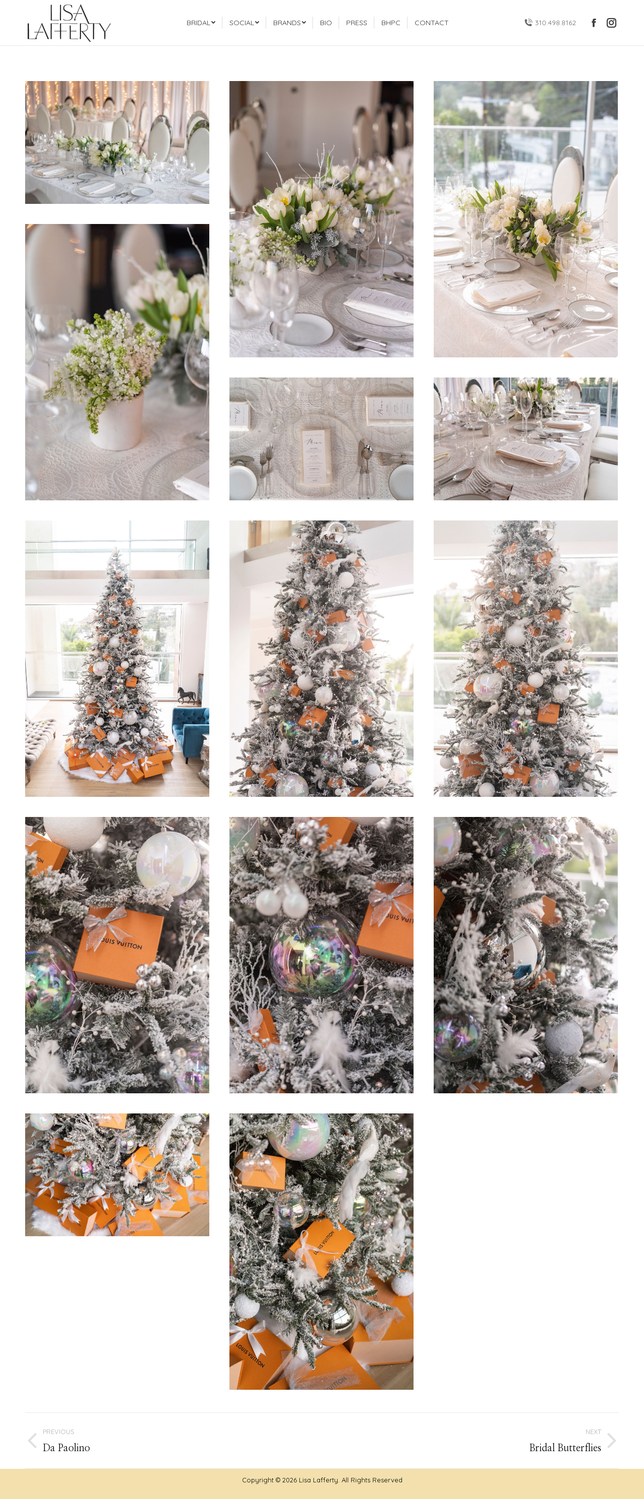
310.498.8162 (550, 22)
